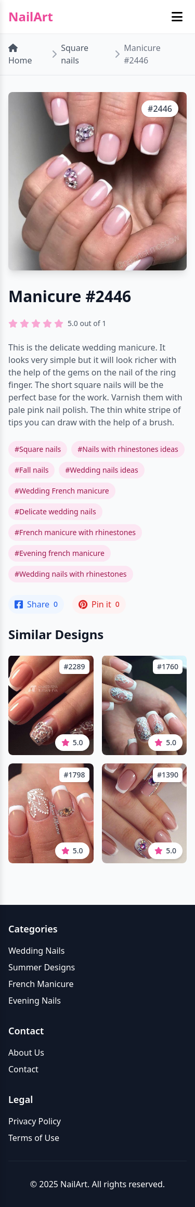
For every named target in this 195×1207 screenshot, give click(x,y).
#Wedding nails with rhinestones (71, 574)
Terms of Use (33, 1138)
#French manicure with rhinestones (75, 532)
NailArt (30, 16)
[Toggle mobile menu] (177, 16)
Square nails (74, 54)
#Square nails (38, 449)
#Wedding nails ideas (101, 470)
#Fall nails (31, 470)
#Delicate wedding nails (55, 511)
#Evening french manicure (60, 553)
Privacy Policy (34, 1121)
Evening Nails (34, 1000)
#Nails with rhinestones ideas (127, 449)
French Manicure (41, 984)
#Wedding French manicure (62, 491)
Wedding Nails (36, 950)
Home (20, 55)
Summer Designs (41, 967)
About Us (26, 1052)
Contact (23, 1069)
